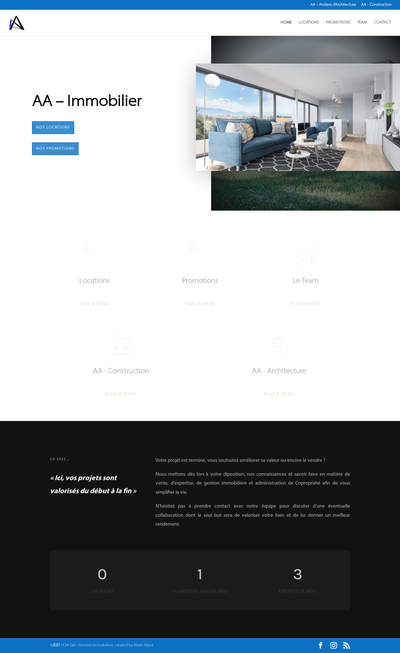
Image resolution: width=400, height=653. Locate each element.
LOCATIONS (309, 23)
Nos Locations (53, 127)
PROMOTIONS (338, 23)
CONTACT (382, 23)
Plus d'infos (94, 306)
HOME (286, 23)
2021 (56, 645)
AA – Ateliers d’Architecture (333, 5)
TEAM (362, 23)
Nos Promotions (55, 148)
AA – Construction (376, 5)
